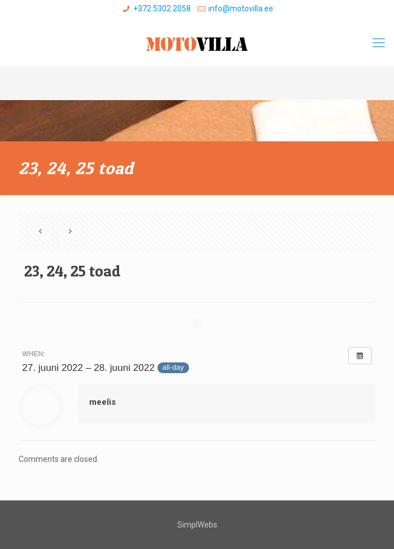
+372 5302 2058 (162, 8)
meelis (102, 402)
